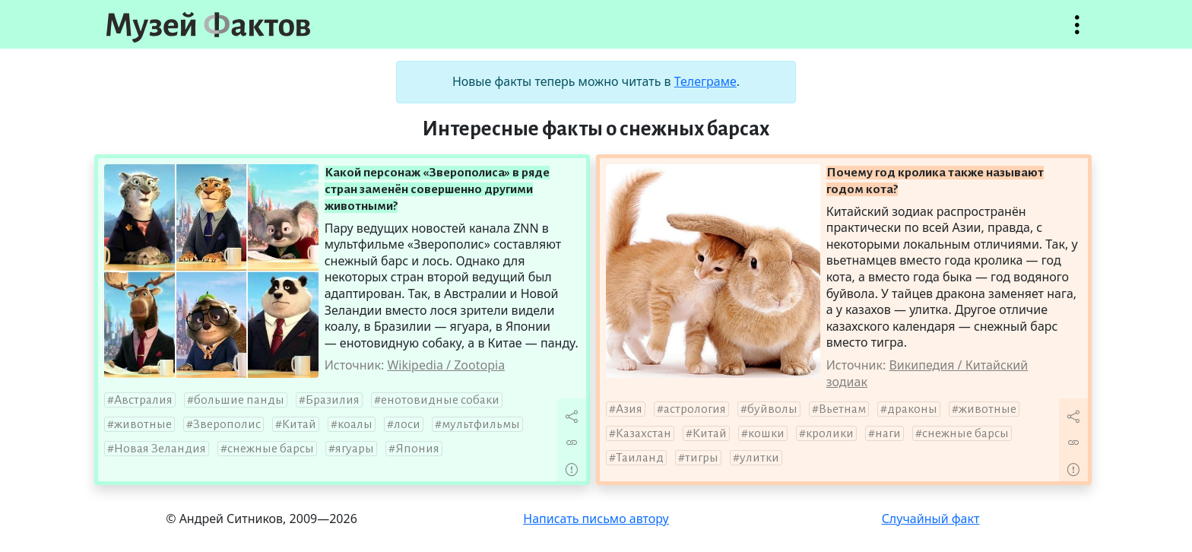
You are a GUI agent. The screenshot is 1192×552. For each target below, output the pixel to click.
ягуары (354, 448)
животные (143, 424)
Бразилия (333, 400)
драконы (912, 409)
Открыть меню (1077, 32)
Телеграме (705, 81)
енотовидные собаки (440, 400)
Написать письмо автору (596, 518)
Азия (629, 409)
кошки (766, 433)
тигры (701, 458)
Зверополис (227, 424)
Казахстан (643, 433)
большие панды (239, 400)
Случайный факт (931, 518)
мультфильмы (481, 424)
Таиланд (640, 458)
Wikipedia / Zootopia (446, 365)
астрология (695, 409)
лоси (407, 424)
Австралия (143, 400)
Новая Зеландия (160, 448)
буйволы (772, 409)
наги (888, 433)
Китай (299, 424)
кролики (830, 433)
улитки (759, 458)
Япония (417, 448)
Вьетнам (842, 409)
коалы (355, 424)
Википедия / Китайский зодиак (927, 373)
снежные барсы (270, 448)
